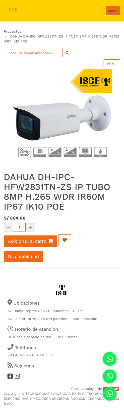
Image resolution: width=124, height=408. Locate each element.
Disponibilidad (23, 256)
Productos (12, 31)
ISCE (12, 9)
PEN (112, 64)
